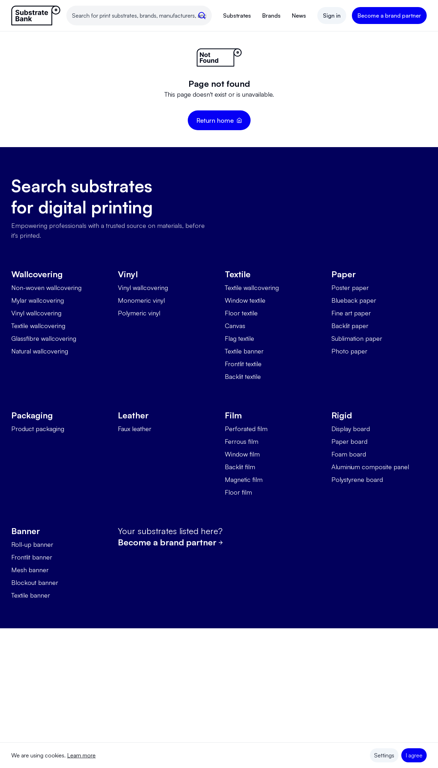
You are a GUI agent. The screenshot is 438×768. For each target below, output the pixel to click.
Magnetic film (244, 479)
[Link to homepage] (36, 15)
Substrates (237, 15)
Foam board (348, 454)
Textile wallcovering (38, 325)
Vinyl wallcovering (36, 313)
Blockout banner (34, 582)
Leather (133, 415)
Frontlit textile (243, 364)
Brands (271, 15)
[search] (202, 15)
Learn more (81, 755)
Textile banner (244, 351)
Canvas (235, 325)
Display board (350, 429)
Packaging (32, 415)
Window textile (245, 300)
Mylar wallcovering (37, 300)
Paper (343, 274)
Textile (238, 274)
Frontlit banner (31, 557)
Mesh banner (30, 570)
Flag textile (239, 338)
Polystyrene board (357, 479)
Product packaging (37, 429)
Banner (25, 531)
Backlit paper (349, 325)
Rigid (341, 415)
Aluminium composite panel (370, 467)
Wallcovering (37, 274)
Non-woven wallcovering (46, 287)
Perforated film (246, 429)
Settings (384, 755)
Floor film (238, 492)
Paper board (349, 441)
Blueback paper (353, 300)
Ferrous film (241, 441)
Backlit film (240, 467)
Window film (242, 454)
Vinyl (128, 274)
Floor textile (241, 313)
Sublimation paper (356, 338)
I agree (414, 755)
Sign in (332, 15)
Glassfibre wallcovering (43, 338)
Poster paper (350, 287)
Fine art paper (351, 313)
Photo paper (349, 351)
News (299, 15)
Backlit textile (243, 376)
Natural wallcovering (39, 351)
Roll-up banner (32, 544)
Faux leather (134, 429)
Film (233, 415)
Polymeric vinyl (139, 313)
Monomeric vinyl (141, 300)
